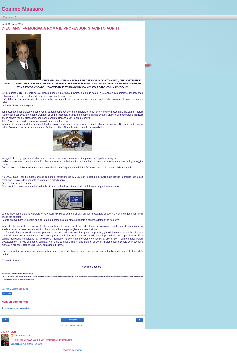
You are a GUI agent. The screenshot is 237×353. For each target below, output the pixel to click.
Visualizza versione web (72, 325)
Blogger (78, 350)
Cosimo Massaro (22, 9)
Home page (72, 320)
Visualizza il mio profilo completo (26, 344)
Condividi (7, 294)
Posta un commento (15, 308)
